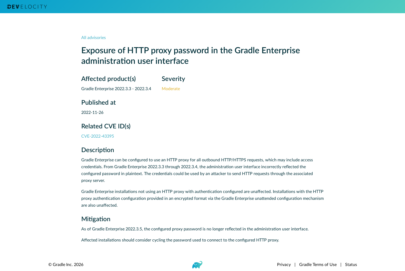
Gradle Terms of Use (318, 265)
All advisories (93, 38)
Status (351, 265)
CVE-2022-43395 (97, 136)
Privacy (284, 265)
